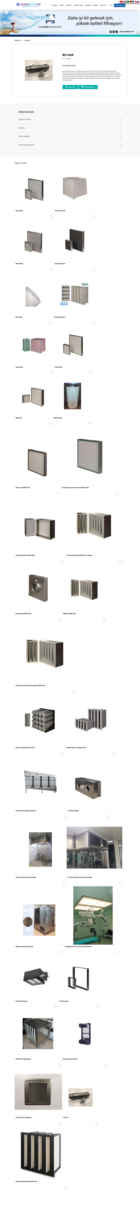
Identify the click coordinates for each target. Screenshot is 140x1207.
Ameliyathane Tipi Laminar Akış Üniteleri (78, 946)
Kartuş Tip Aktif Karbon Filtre (25, 748)
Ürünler (61, 5)
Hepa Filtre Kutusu (22, 1001)
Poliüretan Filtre (60, 264)
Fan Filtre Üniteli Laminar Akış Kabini (80, 877)
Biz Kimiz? (103, 5)
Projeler (95, 5)
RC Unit (65, 1117)
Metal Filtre (19, 264)
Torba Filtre (19, 367)
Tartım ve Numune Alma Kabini (26, 877)
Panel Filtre (58, 367)
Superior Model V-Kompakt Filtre (26, 1181)
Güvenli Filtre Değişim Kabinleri (26, 811)
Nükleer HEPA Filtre (69, 614)
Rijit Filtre (19, 418)
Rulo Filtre (19, 317)
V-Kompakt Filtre (59, 317)
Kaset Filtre (19, 211)
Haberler (69, 5)
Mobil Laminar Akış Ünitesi (24, 946)
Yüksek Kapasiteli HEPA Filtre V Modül (79, 555)
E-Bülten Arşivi (78, 5)
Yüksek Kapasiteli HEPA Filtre (25, 555)
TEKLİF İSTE (70, 87)
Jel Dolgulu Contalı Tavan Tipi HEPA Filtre (75, 487)
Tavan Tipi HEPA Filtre (23, 487)
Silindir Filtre (58, 418)
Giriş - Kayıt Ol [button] (119, 5)
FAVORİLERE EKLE (88, 87)
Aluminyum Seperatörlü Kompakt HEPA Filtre (30, 685)
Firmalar (54, 5)
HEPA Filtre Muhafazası (23, 1059)
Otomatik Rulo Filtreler (70, 1059)
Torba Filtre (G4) (60, 211)
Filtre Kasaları (64, 1001)
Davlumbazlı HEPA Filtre (23, 614)
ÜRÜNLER (18, 40)
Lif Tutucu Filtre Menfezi (24, 1117)
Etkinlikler (88, 5)
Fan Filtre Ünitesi (73, 811)
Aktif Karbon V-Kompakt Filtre (76, 748)
